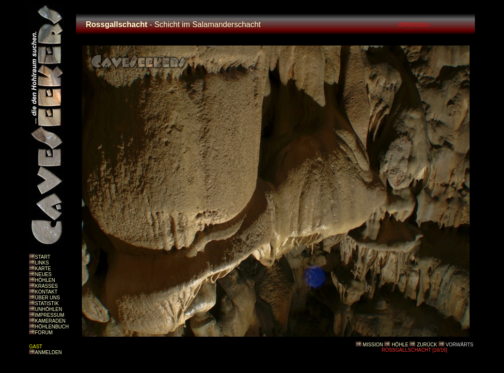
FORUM (44, 332)
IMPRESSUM (49, 315)
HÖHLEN (45, 280)
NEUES (43, 274)
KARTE (43, 268)
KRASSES (46, 286)
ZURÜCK (427, 344)
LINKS (42, 262)
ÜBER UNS (47, 297)
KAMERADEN (50, 321)
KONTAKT (46, 292)
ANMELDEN (48, 352)
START (42, 257)
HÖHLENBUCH (52, 326)
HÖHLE (400, 344)
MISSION (372, 344)
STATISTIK (47, 303)
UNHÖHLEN (48, 309)
